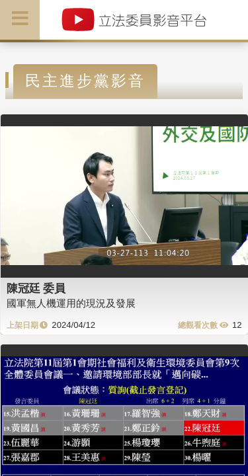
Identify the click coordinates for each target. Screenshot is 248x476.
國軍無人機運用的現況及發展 (71, 303)
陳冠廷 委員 (36, 288)
